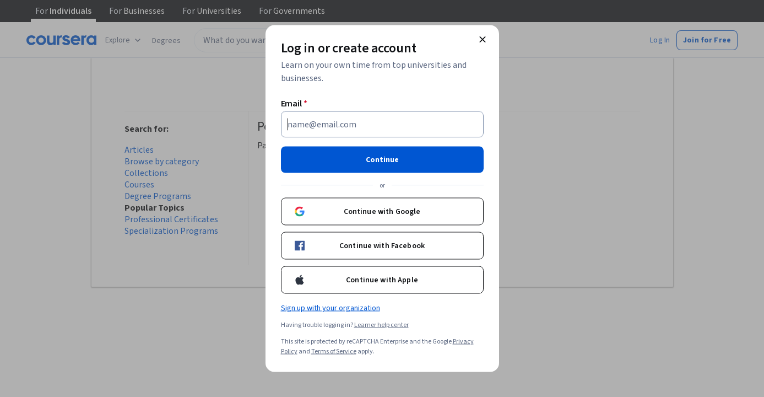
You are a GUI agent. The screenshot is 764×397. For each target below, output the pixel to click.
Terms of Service (333, 351)
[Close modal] (482, 40)
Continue (382, 159)
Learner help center (381, 325)
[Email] (382, 124)
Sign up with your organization (330, 308)
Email (294, 103)
